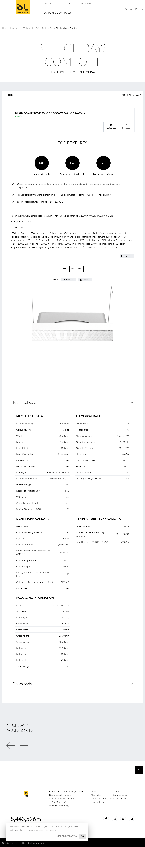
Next (106, 362)
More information (67, 836)
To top (139, 770)
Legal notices (97, 802)
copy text (127, 256)
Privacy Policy (119, 798)
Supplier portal (120, 795)
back (10, 94)
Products (50, 3)
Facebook (69, 280)
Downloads (22, 683)
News (94, 791)
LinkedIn (131, 818)
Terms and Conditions (101, 798)
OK (82, 836)
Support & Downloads (58, 12)
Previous (94, 362)
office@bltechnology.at (60, 805)
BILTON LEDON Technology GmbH (22, 7)
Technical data (24, 402)
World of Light (68, 3)
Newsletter (96, 795)
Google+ (86, 280)
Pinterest (123, 818)
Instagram (114, 818)
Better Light (88, 3)
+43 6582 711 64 (57, 802)
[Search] (125, 9)
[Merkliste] (130, 9)
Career (116, 791)
